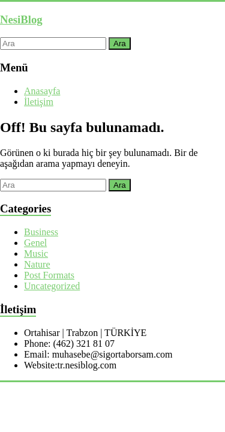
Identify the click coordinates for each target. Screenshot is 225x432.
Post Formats (49, 275)
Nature (37, 264)
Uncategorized (52, 286)
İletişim (38, 102)
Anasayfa (42, 91)
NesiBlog (21, 19)
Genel (35, 243)
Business (41, 232)
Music (36, 253)
